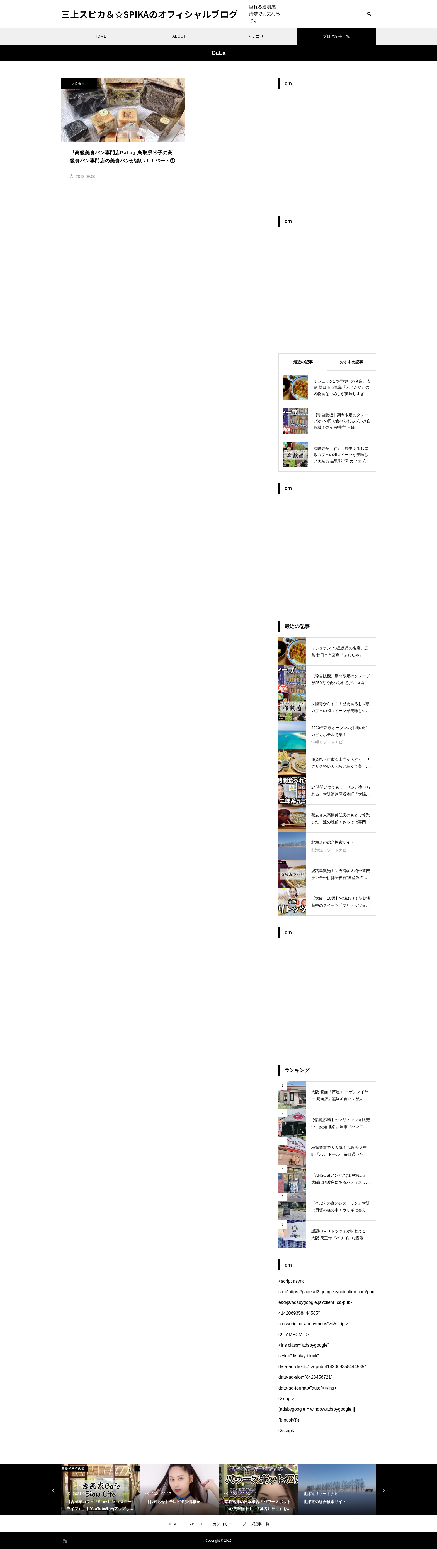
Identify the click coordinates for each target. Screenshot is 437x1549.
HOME (100, 36)
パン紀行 (79, 83)
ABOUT (179, 36)
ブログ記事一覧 (336, 36)
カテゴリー (258, 36)
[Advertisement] (327, 155)
